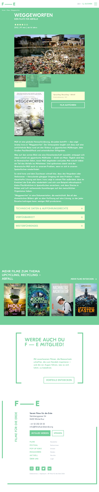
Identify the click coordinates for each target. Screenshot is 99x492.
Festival (34, 445)
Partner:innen (54, 445)
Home (3, 10)
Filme (8, 10)
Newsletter (53, 442)
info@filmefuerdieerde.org (41, 427)
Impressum (43, 474)
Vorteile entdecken (59, 380)
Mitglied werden (40, 433)
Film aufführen (68, 105)
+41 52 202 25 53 (37, 424)
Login (52, 459)
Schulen (52, 448)
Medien (52, 452)
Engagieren (35, 452)
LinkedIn (49, 468)
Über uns (34, 459)
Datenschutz (34, 474)
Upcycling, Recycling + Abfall (64, 95)
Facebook (38, 468)
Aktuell (34, 455)
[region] (49, 82)
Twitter (43, 468)
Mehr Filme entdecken (82, 279)
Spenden (58, 433)
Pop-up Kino (36, 449)
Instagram (32, 468)
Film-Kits (53, 455)
